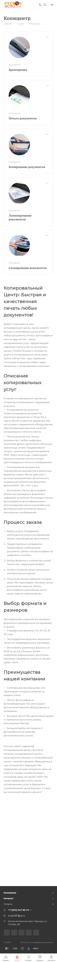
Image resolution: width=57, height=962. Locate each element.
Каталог (9, 898)
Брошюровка (18, 70)
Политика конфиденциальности (36, 942)
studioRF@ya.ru (16, 915)
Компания (10, 892)
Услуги (8, 904)
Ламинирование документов (20, 217)
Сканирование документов (28, 268)
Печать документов (23, 118)
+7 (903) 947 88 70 (18, 910)
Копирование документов (27, 167)
